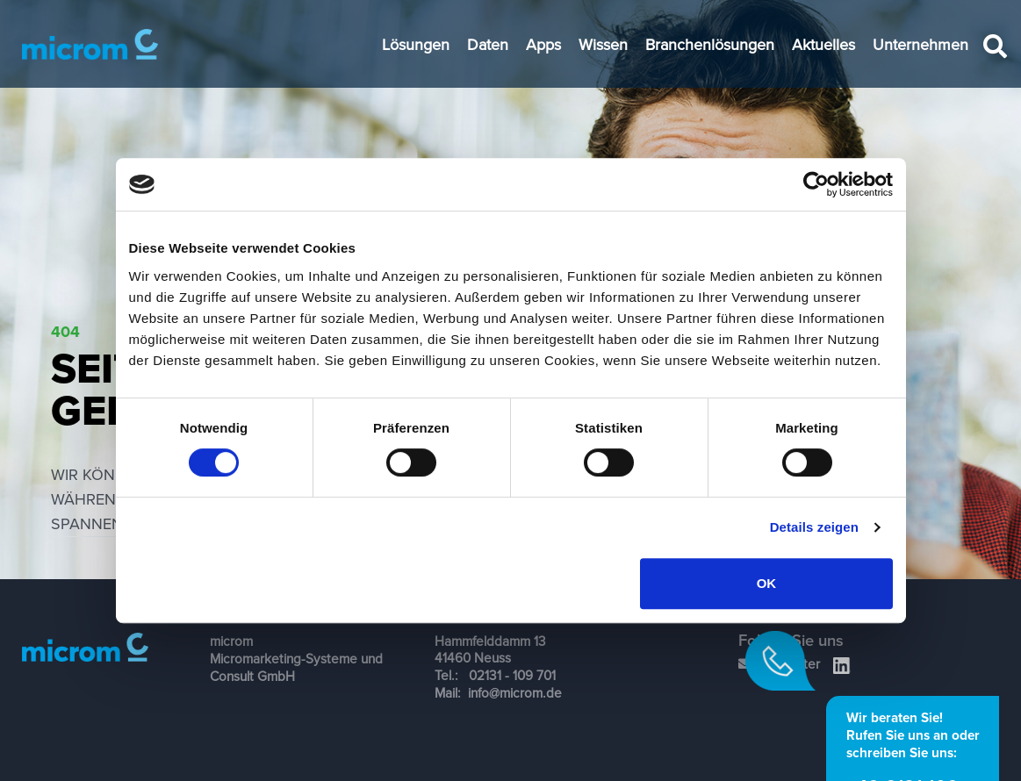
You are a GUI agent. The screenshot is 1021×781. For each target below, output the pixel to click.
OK (767, 583)
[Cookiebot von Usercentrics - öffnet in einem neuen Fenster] (816, 184)
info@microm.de (515, 692)
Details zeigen (814, 526)
